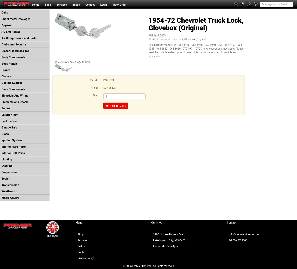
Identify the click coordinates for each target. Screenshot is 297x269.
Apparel (7, 25)
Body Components (13, 57)
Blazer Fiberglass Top (15, 51)
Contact (90, 4)
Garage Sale (9, 127)
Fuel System (9, 121)
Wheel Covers (10, 197)
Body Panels (10, 63)
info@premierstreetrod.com (245, 234)
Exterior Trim (10, 114)
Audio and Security (14, 44)
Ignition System (12, 140)
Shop (48, 4)
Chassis (7, 76)
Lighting (7, 159)
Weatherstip (9, 191)
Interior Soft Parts (13, 153)
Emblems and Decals (15, 102)
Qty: (95, 95)
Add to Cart (116, 105)
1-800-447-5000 (238, 240)
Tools (5, 178)
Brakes (6, 70)
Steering (7, 166)
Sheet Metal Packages (16, 19)
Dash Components (13, 89)
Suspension (9, 172)
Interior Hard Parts (14, 146)
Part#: (94, 80)
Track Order (119, 4)
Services (62, 4)
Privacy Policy (85, 258)
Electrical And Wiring (15, 95)
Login (103, 4)
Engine (6, 108)
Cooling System (12, 83)
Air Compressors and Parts (19, 38)
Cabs (5, 12)
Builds (76, 4)
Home (35, 4)
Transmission (10, 185)
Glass (5, 134)
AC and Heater (11, 31)
